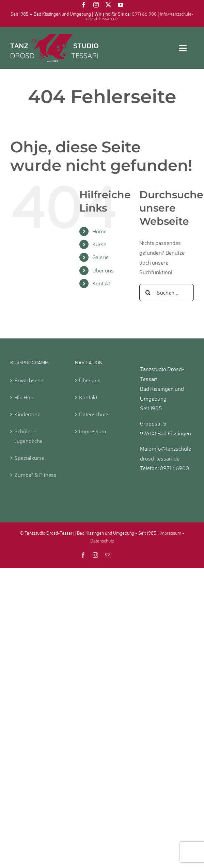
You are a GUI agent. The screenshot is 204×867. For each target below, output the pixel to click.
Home (99, 231)
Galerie (100, 257)
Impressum (92, 431)
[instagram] (96, 4)
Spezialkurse (29, 457)
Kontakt (101, 283)
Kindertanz (27, 414)
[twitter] (108, 4)
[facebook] (84, 4)
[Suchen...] (166, 292)
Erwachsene (28, 380)
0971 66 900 (144, 14)
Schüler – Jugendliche (28, 436)
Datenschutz (93, 414)
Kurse (99, 244)
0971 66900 (174, 468)
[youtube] (120, 4)
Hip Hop (23, 397)
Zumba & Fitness (35, 474)
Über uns (103, 270)
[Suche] (147, 292)
